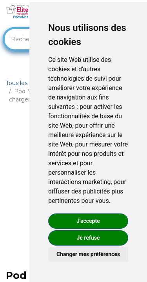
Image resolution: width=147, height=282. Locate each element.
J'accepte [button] (88, 221)
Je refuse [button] (88, 238)
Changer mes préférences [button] (88, 254)
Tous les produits (28, 83)
